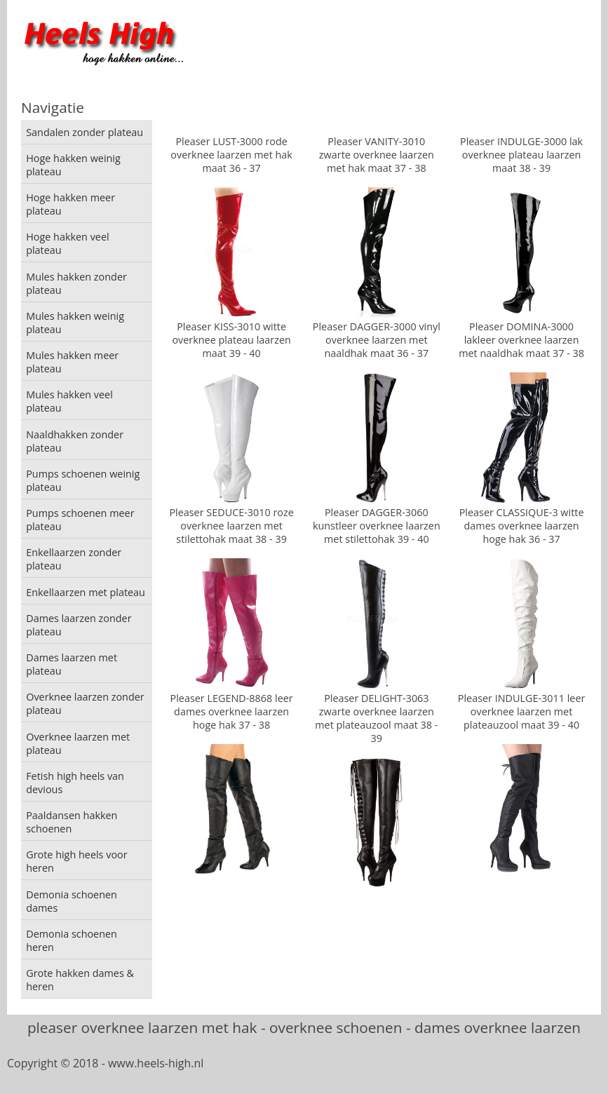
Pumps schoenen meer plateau (80, 519)
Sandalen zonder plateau (84, 132)
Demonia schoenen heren (71, 940)
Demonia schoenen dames (71, 901)
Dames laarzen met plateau (71, 664)
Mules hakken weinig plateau (75, 322)
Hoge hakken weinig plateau (73, 164)
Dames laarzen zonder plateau (78, 625)
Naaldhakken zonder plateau (74, 441)
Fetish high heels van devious (75, 782)
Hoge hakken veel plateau (67, 243)
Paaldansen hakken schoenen (71, 822)
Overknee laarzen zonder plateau (85, 703)
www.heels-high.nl (155, 1063)
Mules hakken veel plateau (69, 401)
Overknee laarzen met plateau (78, 743)
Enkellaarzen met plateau (85, 592)
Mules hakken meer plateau (72, 362)
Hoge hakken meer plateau (70, 204)
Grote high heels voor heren (76, 861)
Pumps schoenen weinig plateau (83, 480)
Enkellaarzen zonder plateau (73, 559)
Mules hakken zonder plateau (76, 283)
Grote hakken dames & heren (80, 979)
